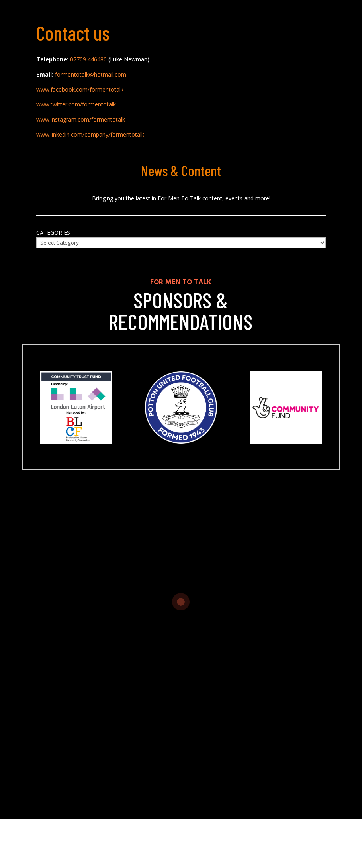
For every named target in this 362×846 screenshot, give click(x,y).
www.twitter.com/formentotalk (76, 104)
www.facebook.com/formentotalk (79, 89)
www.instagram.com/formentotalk (80, 119)
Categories (53, 232)
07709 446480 (88, 59)
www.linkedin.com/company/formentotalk (90, 134)
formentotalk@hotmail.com (90, 74)
